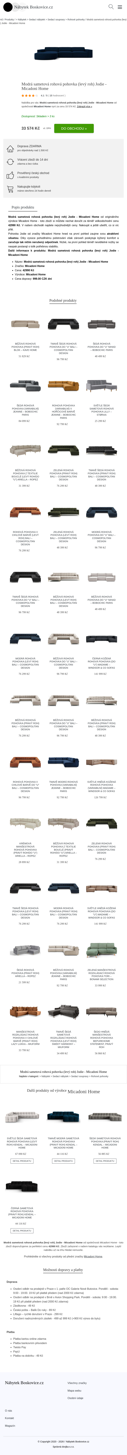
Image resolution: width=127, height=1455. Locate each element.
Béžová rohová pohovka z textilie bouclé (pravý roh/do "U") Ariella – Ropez (63, 849)
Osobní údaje (75, 1398)
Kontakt (9, 1418)
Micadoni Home (42, 106)
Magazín (10, 1425)
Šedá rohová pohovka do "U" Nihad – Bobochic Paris (102, 346)
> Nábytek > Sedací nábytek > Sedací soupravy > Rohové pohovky (50, 19)
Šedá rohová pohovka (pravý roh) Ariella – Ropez (25, 973)
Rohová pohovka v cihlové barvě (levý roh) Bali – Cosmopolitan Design (25, 538)
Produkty (9, 19)
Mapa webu (74, 1390)
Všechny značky (77, 1383)
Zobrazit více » (84, 106)
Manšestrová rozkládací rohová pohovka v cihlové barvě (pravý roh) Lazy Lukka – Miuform (25, 1038)
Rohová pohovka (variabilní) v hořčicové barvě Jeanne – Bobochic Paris (63, 411)
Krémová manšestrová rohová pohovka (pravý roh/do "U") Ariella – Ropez (25, 849)
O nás (8, 1410)
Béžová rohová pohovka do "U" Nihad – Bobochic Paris (102, 599)
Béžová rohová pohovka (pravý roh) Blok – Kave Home (25, 346)
